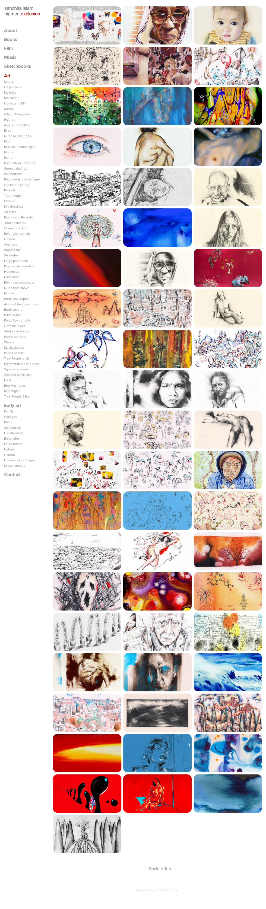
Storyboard (12, 249)
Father (9, 157)
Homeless (11, 271)
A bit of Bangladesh (18, 114)
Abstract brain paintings (21, 304)
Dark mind (11, 277)
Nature (9, 449)
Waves (9, 342)
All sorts (10, 211)
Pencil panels (14, 353)
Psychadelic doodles (19, 266)
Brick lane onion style (20, 146)
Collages (10, 416)
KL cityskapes (14, 347)
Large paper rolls (16, 260)
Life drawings (13, 433)
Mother (9, 152)
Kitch (7, 141)
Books (10, 39)
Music (10, 57)
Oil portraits (12, 87)
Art (7, 75)
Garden (9, 454)
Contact (12, 474)
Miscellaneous (14, 465)
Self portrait (12, 427)
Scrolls (9, 81)
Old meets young (16, 184)
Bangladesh (12, 438)
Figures (9, 119)
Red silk (9, 190)
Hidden (9, 239)
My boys (10, 92)
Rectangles (12, 391)
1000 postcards (15, 222)
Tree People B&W (17, 396)
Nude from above (16, 287)
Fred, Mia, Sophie (17, 298)
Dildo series (12, 315)
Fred (7, 380)
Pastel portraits (15, 336)
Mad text (10, 98)
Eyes (7, 130)
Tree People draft (16, 358)
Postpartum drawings (19, 163)
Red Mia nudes (15, 385)
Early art (12, 405)
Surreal (9, 108)
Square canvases (16, 369)
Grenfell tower (14, 325)
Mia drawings (13, 206)
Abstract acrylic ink (17, 374)
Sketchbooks (17, 66)
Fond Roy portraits (17, 320)
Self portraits (13, 173)
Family (9, 411)
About (10, 30)
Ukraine (9, 201)
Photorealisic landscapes (22, 179)
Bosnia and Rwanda (18, 217)
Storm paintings (15, 168)
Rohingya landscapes (19, 282)
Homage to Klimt (16, 103)
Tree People (13, 195)
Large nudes (13, 443)
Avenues (10, 244)
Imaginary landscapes (20, 460)
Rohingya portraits (17, 233)
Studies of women (17, 331)
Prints (8, 422)
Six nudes (11, 255)
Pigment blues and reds (21, 363)
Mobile (9, 293)
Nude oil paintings (17, 136)
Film (8, 48)
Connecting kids (16, 228)
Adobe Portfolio (166, 890)
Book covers (13, 309)
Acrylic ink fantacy (17, 125)
